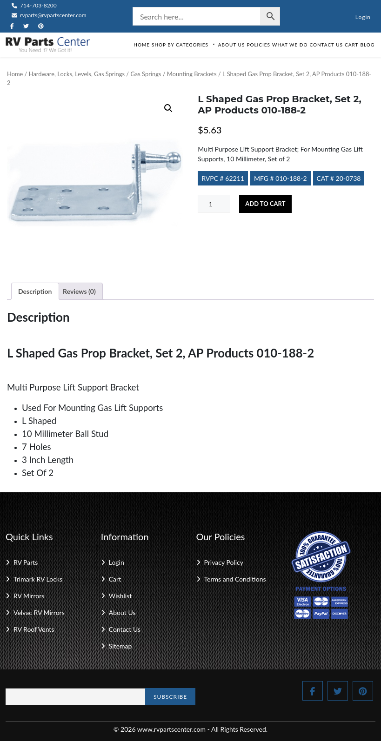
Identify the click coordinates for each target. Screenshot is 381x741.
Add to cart (265, 203)
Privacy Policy (223, 562)
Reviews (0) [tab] (79, 291)
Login (363, 16)
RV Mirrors (28, 596)
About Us (231, 44)
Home (142, 44)
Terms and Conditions (235, 579)
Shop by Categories (184, 44)
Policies (258, 44)
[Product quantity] (214, 204)
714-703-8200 (34, 5)
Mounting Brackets (192, 74)
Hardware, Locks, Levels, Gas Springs (77, 74)
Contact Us (326, 44)
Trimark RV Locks (37, 579)
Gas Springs (145, 74)
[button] (168, 108)
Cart (351, 44)
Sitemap (120, 646)
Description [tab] (35, 291)
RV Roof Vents (33, 629)
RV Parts (25, 562)
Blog (367, 44)
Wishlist (120, 596)
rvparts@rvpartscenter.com (49, 15)
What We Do (289, 44)
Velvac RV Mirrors (39, 612)
